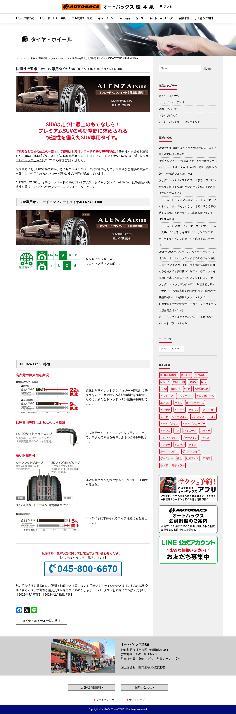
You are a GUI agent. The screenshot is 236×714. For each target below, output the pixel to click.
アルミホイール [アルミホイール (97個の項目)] (205, 395)
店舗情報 (183, 18)
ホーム (19, 58)
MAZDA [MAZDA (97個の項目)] (164, 381)
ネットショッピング (161, 18)
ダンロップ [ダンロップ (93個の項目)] (197, 416)
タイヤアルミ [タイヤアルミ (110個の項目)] (179, 416)
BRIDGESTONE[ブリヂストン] (41, 156)
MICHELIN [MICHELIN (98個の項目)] (179, 381)
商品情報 (43, 58)
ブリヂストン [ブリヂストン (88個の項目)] (190, 437)
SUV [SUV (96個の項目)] (203, 381)
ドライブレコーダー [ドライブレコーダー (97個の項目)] (193, 423)
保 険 (139, 18)
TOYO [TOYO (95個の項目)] (163, 388)
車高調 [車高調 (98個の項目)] (207, 458)
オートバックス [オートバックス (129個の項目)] (195, 402)
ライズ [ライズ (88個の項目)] (192, 444)
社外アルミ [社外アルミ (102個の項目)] (192, 458)
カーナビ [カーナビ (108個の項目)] (165, 409)
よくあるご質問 (204, 18)
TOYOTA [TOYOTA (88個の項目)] (175, 388)
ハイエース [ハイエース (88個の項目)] (189, 430)
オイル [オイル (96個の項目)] (178, 402)
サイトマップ (137, 699)
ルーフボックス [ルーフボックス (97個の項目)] (169, 451)
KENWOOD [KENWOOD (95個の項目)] (201, 374)
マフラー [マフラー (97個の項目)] (165, 444)
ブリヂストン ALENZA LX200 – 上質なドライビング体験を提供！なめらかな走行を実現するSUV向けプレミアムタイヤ (187, 187)
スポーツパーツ (168, 108)
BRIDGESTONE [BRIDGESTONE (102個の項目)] (168, 374)
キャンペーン (106, 18)
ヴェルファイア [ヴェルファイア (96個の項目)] (191, 451)
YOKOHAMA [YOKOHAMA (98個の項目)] (201, 388)
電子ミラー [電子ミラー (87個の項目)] (178, 465)
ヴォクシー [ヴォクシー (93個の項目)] (166, 458)
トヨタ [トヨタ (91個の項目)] (212, 416)
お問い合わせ (144, 687)
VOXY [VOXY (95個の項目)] (187, 388)
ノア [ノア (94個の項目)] (177, 430)
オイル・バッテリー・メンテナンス (179, 122)
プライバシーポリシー (109, 699)
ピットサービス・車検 (53, 18)
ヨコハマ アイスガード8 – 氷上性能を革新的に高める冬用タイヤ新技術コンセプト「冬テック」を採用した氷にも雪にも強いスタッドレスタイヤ (187, 271)
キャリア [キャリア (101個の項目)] (179, 409)
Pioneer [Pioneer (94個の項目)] (193, 381)
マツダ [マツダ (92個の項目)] (205, 437)
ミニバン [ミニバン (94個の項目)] (179, 444)
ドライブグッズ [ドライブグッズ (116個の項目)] (169, 423)
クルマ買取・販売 (82, 18)
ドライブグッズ (168, 115)
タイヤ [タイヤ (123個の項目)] (164, 416)
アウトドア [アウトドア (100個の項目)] (166, 395)
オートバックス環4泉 (108, 9)
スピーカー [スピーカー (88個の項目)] (209, 409)
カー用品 (124, 18)
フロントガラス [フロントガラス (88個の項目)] (169, 437)
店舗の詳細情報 (91, 687)
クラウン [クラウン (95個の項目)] (194, 409)
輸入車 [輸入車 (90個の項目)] (164, 465)
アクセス (169, 6)
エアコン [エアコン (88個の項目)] (165, 402)
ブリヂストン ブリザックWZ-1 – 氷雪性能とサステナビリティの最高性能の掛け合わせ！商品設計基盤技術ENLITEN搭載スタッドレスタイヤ (187, 291)
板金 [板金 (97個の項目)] (179, 458)
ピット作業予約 (25, 18)
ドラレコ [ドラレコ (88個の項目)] (165, 430)
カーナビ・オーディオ (172, 102)
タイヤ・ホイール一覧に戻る (41, 620)
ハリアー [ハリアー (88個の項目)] (205, 430)
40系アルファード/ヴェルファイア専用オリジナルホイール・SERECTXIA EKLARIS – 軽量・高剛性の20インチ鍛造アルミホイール (188, 167)
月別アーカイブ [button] (170, 349)
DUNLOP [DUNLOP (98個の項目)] (186, 374)
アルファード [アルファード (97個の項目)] (184, 395)
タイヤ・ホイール (60, 58)
